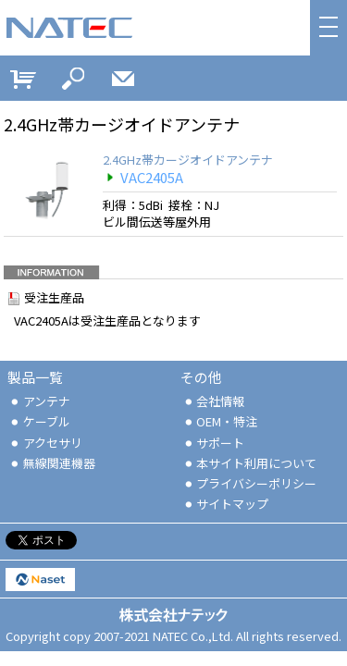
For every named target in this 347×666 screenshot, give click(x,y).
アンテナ (39, 401)
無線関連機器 (51, 463)
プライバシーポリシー (249, 483)
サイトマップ (225, 503)
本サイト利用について (249, 463)
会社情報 (213, 401)
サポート (213, 442)
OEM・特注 (220, 421)
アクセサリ (45, 442)
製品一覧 (35, 377)
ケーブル (39, 421)
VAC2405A (143, 177)
